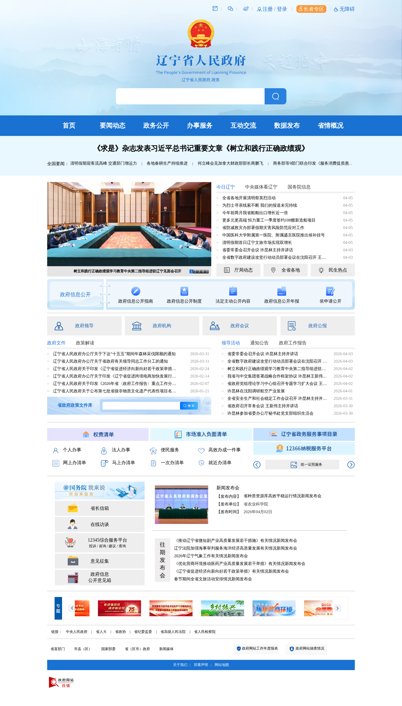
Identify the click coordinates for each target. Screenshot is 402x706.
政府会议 (239, 325)
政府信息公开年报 (281, 295)
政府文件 (56, 342)
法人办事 (115, 450)
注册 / (270, 9)
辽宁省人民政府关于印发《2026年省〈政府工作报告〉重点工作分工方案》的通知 (116, 383)
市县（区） (83, 649)
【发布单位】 (228, 504)
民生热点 (338, 270)
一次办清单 (167, 463)
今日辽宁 (225, 187)
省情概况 (330, 125)
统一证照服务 (306, 464)
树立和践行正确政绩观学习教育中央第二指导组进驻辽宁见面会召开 (127, 271)
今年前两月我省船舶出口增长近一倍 (255, 213)
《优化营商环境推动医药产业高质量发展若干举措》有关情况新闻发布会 (239, 563)
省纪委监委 (143, 632)
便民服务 (164, 450)
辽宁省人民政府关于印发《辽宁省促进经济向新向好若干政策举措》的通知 (116, 368)
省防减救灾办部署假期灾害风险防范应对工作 (263, 227)
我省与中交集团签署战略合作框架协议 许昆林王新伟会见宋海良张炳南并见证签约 (277, 376)
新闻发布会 (227, 487)
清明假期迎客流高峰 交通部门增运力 (103, 163)
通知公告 (259, 342)
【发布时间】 (228, 512)
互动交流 (243, 125)
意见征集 (100, 561)
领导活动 (231, 342)
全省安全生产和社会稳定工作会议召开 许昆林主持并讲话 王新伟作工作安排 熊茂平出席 (277, 398)
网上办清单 (69, 463)
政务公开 (156, 125)
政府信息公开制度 (184, 295)
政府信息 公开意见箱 (99, 577)
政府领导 (84, 325)
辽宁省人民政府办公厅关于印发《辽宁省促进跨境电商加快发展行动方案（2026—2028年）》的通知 (116, 376)
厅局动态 (243, 270)
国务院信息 (299, 187)
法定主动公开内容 (233, 295)
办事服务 (200, 125)
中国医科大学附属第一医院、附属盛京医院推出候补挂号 (273, 235)
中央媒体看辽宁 (261, 187)
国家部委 (108, 649)
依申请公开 (330, 295)
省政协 (120, 632)
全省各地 (291, 270)
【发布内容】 (228, 496)
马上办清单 (118, 463)
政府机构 (162, 325)
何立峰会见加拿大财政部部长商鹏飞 (230, 163)
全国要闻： (58, 163)
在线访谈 (100, 524)
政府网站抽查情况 (310, 648)
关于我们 (180, 665)
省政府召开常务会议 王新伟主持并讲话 (262, 406)
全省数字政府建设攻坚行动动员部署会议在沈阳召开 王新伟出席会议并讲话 (274, 257)
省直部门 (58, 649)
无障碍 (347, 9)
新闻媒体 (166, 649)
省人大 (101, 632)
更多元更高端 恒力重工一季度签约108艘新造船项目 (269, 220)
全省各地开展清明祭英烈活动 (249, 198)
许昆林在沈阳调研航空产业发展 (256, 391)
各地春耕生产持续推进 (167, 163)
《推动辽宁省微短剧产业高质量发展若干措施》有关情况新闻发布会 (235, 540)
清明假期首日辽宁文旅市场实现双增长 (257, 242)
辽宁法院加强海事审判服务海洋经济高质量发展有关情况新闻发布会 (235, 548)
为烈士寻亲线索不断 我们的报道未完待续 (259, 205)
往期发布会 (162, 560)
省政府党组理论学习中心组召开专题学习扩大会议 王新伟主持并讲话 (277, 383)
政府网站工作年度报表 (260, 648)
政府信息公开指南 (135, 295)
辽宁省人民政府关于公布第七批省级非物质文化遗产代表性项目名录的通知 (116, 391)
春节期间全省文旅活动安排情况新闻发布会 (213, 579)
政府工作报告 (293, 342)
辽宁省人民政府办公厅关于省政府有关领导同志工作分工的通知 (110, 361)
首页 (69, 125)
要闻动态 (112, 125)
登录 (282, 9)
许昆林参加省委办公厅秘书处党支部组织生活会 (270, 413)
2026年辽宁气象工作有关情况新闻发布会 (211, 556)
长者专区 (311, 9)
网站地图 (222, 665)
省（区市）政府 (137, 649)
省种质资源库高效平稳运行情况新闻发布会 (282, 496)
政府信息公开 (75, 294)
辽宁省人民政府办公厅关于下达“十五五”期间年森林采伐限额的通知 (114, 354)
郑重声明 (201, 665)
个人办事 (66, 450)
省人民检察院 (205, 632)
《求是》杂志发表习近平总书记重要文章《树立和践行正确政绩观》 (201, 148)
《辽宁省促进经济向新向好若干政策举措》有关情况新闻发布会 (231, 571)
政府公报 (317, 325)
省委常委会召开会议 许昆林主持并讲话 (257, 250)
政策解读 (85, 342)
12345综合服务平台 (107, 543)
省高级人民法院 (173, 632)
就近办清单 (215, 462)
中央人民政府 (76, 632)
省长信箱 (100, 508)
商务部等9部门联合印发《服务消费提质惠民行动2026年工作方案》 (333, 163)
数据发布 (287, 125)
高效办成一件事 (219, 450)
